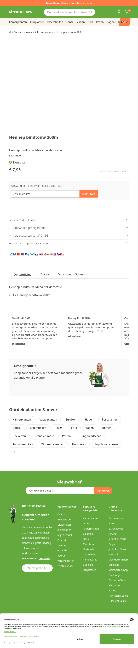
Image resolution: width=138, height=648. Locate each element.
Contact (62, 540)
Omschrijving (23, 274)
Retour (61, 555)
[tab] (22, 274)
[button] (21, 47)
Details (45, 274)
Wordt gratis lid (37, 568)
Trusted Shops (66, 566)
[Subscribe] (103, 490)
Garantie (62, 550)
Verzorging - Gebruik (71, 274)
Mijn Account (65, 535)
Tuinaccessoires (23, 32)
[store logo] (24, 12)
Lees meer (15, 155)
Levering (62, 545)
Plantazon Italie (117, 580)
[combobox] (69, 12)
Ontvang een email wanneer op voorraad (36, 186)
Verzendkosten (66, 560)
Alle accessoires (44, 32)
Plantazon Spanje (118, 595)
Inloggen (118, 11)
